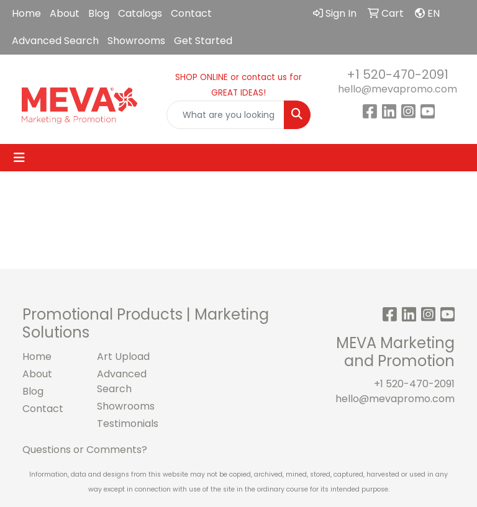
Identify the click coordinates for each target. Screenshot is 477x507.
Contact (191, 13)
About (65, 13)
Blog (98, 13)
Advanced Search (55, 41)
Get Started (203, 41)
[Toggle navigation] (19, 157)
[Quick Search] (225, 115)
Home (26, 13)
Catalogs (140, 13)
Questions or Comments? (84, 449)
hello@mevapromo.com (397, 89)
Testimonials (127, 423)
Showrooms (136, 41)
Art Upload (123, 356)
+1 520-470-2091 (397, 74)
